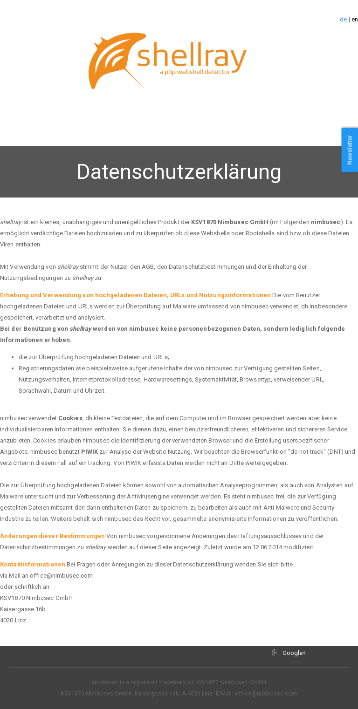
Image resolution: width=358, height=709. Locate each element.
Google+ (294, 652)
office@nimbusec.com (266, 693)
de (343, 19)
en (354, 19)
